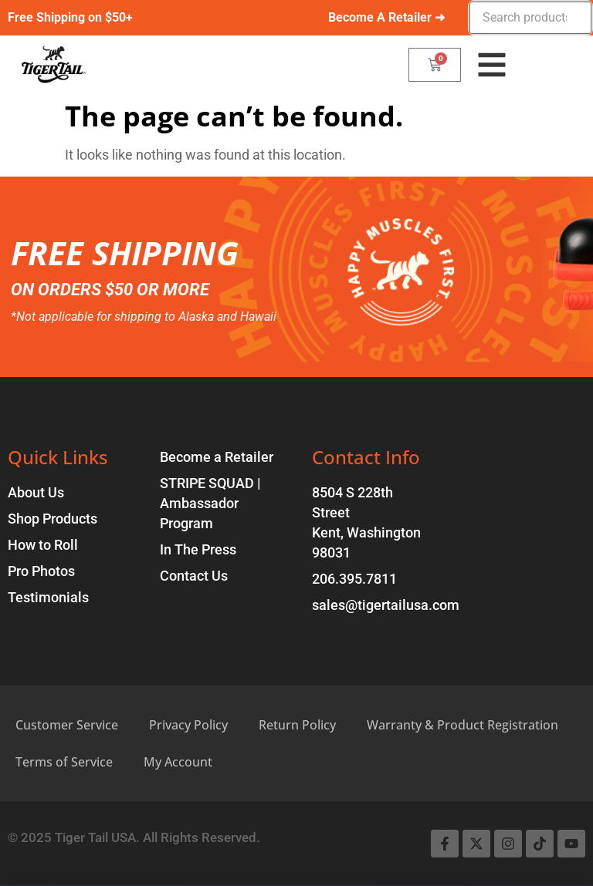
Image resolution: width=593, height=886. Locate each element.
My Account (178, 761)
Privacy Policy (188, 724)
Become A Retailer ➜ (386, 17)
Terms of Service (64, 761)
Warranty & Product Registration (462, 724)
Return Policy (297, 724)
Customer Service (66, 724)
